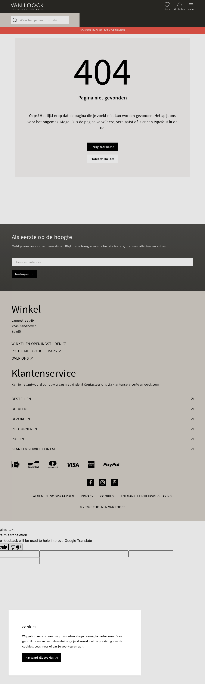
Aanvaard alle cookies (42, 657)
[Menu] (191, 6)
